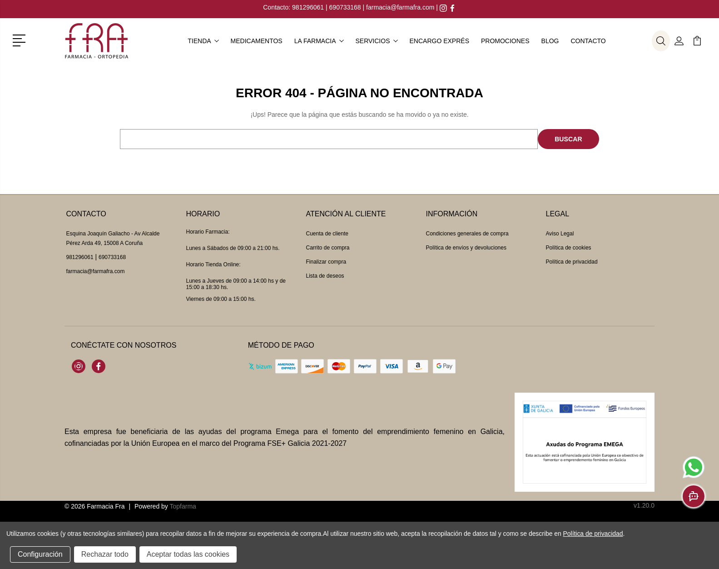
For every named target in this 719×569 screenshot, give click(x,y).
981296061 (309, 7)
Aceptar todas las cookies (188, 554)
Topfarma (182, 506)
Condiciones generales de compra (467, 233)
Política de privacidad (572, 262)
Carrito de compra (328, 248)
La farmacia (319, 41)
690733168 (345, 7)
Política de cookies (568, 248)
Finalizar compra (326, 262)
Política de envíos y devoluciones (466, 248)
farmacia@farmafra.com (400, 7)
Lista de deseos (325, 276)
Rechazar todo (105, 554)
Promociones (505, 41)
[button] (21, 39)
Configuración (40, 554)
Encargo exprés (439, 41)
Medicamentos (257, 41)
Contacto (587, 41)
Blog (550, 41)
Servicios (377, 41)
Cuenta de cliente (327, 233)
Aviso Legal (560, 233)
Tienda (203, 41)
